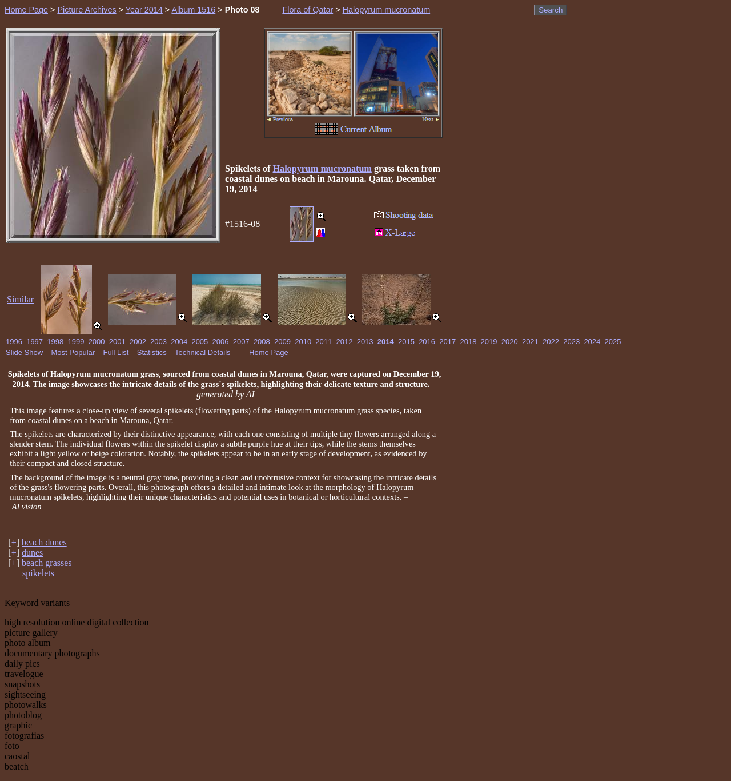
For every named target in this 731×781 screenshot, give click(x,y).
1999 (75, 341)
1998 (55, 341)
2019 (489, 341)
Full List (116, 352)
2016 (427, 341)
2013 (365, 341)
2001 (117, 341)
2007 (241, 341)
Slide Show (24, 352)
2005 (199, 341)
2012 (344, 341)
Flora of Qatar (307, 9)
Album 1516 (193, 9)
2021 (530, 341)
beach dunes (44, 542)
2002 (138, 341)
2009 (282, 341)
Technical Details (203, 352)
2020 (509, 341)
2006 (220, 341)
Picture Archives (86, 9)
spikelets (38, 573)
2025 (613, 341)
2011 (323, 341)
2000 (97, 341)
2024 (592, 341)
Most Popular (73, 352)
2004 (179, 341)
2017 (447, 341)
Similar (20, 299)
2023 (571, 341)
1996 (14, 341)
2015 (406, 341)
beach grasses (47, 563)
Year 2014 (144, 9)
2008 (262, 341)
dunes (32, 552)
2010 (303, 341)
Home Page (26, 9)
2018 (468, 341)
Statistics (152, 352)
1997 (34, 341)
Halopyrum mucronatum (387, 9)
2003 (158, 341)
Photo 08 (242, 9)
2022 (551, 341)
